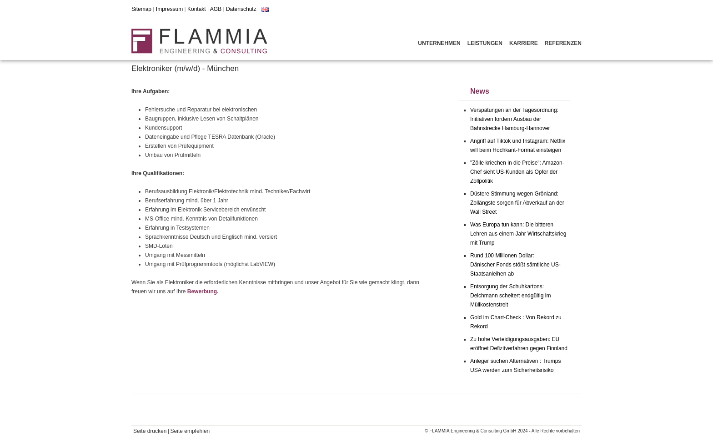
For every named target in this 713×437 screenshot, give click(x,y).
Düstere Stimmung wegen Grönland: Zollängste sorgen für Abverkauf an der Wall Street (517, 203)
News (479, 91)
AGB (215, 9)
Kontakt (196, 9)
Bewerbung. (203, 291)
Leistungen (484, 43)
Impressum (169, 9)
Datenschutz (241, 9)
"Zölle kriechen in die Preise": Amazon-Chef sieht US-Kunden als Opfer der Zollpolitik (517, 172)
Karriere (523, 43)
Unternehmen (439, 43)
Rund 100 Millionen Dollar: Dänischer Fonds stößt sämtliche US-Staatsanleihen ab (515, 264)
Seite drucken (149, 431)
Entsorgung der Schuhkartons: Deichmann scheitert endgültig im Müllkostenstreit (510, 295)
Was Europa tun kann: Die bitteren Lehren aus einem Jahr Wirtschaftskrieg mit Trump (518, 233)
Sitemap (141, 9)
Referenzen (563, 43)
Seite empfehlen (190, 431)
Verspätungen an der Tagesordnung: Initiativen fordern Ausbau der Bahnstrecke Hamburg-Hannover (514, 119)
